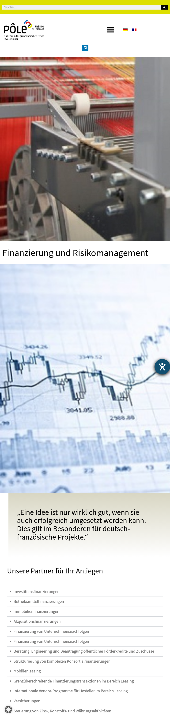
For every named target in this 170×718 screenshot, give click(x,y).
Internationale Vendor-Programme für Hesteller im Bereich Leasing (71, 691)
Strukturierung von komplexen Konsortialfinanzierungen (62, 661)
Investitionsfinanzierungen (37, 592)
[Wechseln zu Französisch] (134, 30)
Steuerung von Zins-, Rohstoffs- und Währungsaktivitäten (62, 711)
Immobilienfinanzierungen (36, 612)
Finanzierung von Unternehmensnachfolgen (51, 631)
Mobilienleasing (27, 671)
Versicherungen (27, 701)
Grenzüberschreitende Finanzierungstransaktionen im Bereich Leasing (74, 681)
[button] (110, 30)
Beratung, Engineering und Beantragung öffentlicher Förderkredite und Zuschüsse (84, 651)
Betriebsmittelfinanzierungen (39, 601)
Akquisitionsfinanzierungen (37, 621)
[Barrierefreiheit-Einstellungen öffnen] (162, 366)
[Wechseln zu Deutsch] (125, 30)
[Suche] (164, 7)
